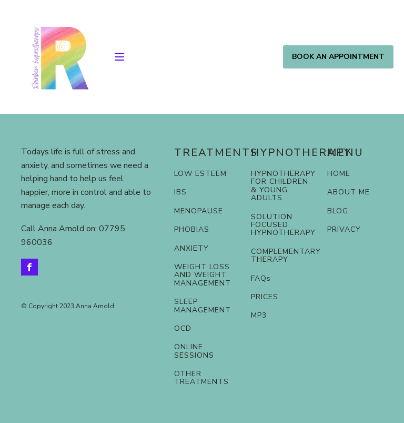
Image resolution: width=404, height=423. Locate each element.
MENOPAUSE (198, 211)
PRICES (264, 297)
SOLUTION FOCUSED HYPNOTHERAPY (283, 225)
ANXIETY (191, 248)
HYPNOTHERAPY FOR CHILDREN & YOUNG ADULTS (283, 186)
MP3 (259, 315)
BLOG (337, 211)
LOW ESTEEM (200, 174)
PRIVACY (344, 229)
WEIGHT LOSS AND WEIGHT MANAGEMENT (202, 275)
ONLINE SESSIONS (194, 351)
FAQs (261, 278)
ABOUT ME (348, 192)
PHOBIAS (191, 229)
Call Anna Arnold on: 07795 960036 (73, 235)
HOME (338, 174)
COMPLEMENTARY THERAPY (286, 256)
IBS (180, 192)
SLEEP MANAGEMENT (202, 306)
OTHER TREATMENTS (201, 378)
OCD (182, 328)
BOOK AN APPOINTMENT (338, 57)
